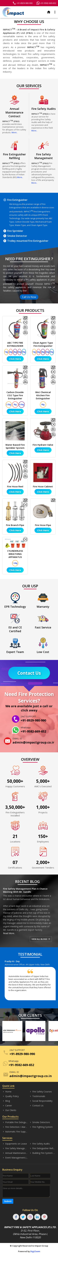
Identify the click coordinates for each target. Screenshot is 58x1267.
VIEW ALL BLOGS (40, 939)
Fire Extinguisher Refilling (42, 1148)
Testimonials (37, 1096)
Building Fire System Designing (42, 1153)
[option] (31, 981)
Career (7, 1105)
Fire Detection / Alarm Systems (15, 1127)
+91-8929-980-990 (22, 3)
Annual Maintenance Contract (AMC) (15, 1153)
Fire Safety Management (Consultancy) (15, 1148)
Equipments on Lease (14, 1143)
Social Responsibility (40, 1101)
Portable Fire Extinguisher (15, 1122)
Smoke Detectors (39, 1122)
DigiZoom (35, 1251)
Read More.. (9, 933)
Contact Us (29, 673)
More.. (14, 132)
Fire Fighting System (41, 1127)
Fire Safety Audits (39, 1143)
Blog (6, 1101)
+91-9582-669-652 (46, 3)
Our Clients (9, 1110)
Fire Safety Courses (40, 1091)
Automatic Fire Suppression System (15, 1131)
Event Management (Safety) (15, 1157)
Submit (7, 1201)
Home (6, 1091)
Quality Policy (10, 1096)
